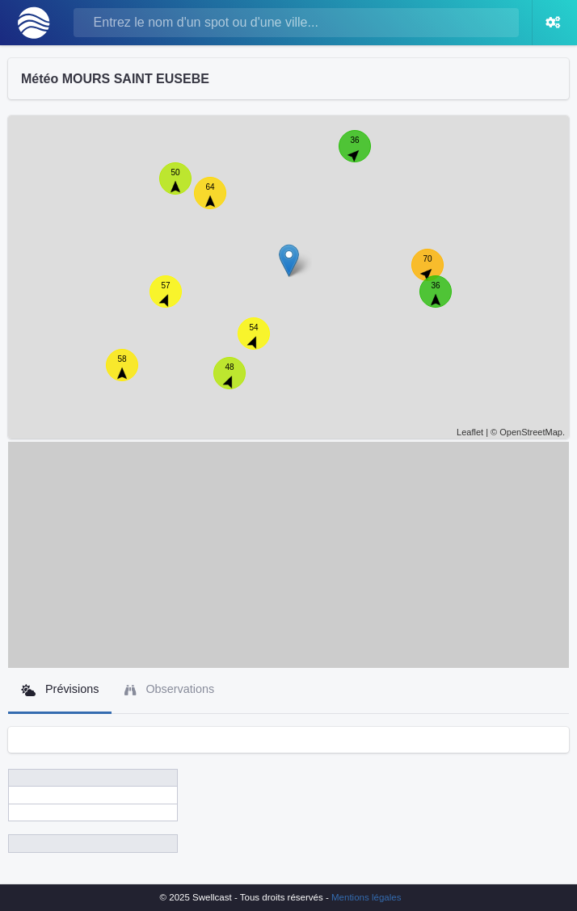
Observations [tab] (169, 689)
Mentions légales (366, 897)
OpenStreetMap (530, 432)
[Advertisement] (288, 555)
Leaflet (470, 432)
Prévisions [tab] (60, 689)
